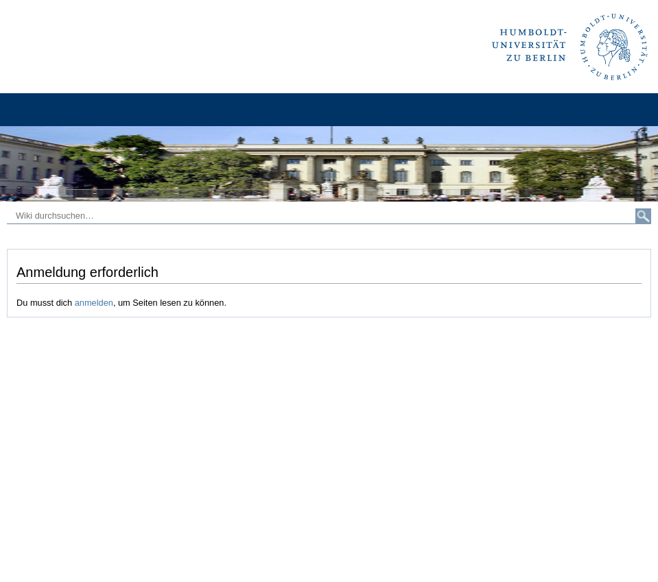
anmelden (94, 303)
